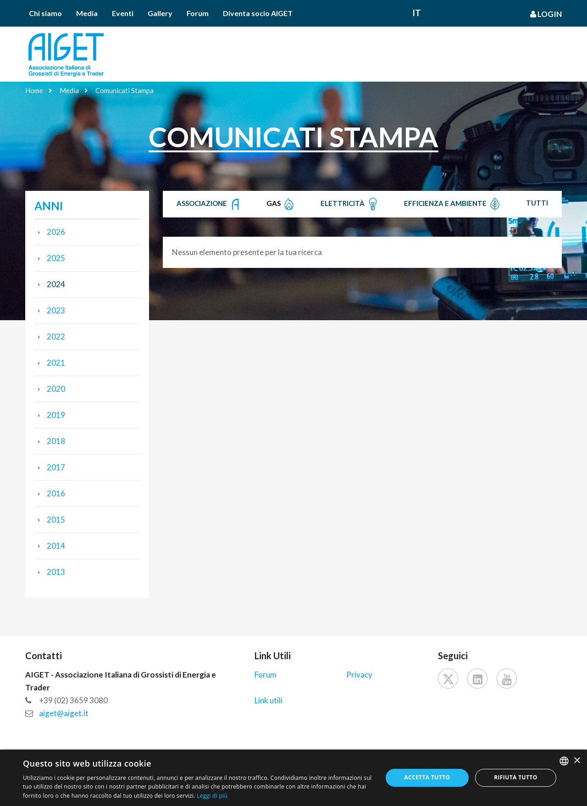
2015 (56, 519)
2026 (56, 232)
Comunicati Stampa (124, 90)
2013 (56, 572)
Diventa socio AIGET (258, 13)
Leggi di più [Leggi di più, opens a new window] (212, 796)
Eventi (122, 13)
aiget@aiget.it (64, 713)
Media (87, 13)
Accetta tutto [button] (427, 777)
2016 (56, 493)
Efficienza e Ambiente (453, 204)
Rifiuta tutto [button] (515, 777)
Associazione (209, 204)
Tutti (537, 203)
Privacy (359, 674)
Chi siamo (45, 13)
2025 (56, 258)
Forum (198, 13)
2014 (56, 545)
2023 (56, 310)
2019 (56, 415)
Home (34, 90)
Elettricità (350, 204)
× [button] (576, 760)
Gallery (160, 13)
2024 (56, 284)
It (416, 12)
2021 (56, 362)
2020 (56, 389)
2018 (56, 441)
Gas (281, 204)
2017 (56, 467)
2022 (56, 336)
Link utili (268, 700)
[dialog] (293, 778)
